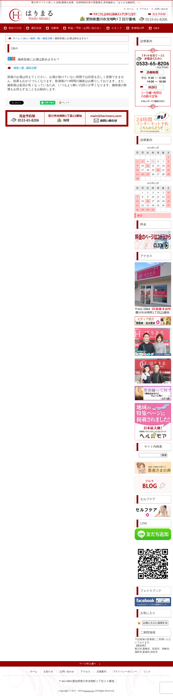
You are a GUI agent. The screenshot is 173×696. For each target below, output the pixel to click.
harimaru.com (88, 691)
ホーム (130, 9)
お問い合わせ (161, 9)
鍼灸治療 (31, 67)
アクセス (144, 9)
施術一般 (19, 67)
